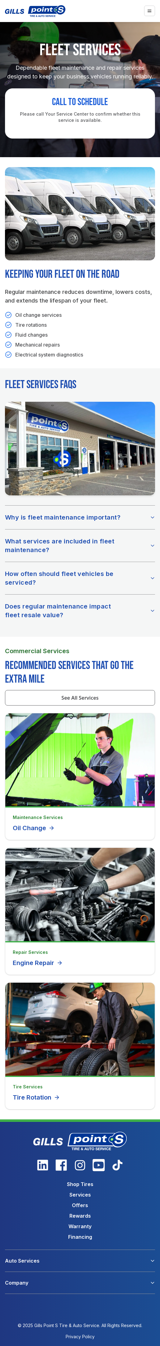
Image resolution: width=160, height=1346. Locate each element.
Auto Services (22, 1261)
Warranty (80, 1226)
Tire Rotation (36, 1097)
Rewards (80, 1216)
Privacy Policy (80, 1336)
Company (16, 1283)
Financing (80, 1237)
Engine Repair (38, 963)
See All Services (79, 697)
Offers (80, 1205)
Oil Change (34, 828)
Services (80, 1195)
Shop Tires (80, 1184)
